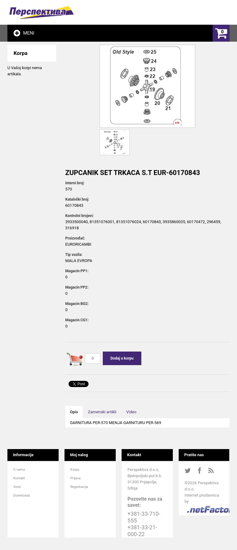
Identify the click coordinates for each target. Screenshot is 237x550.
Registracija (79, 487)
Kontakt (19, 478)
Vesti (17, 487)
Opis (74, 412)
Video (131, 412)
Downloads (21, 496)
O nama (19, 470)
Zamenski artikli (102, 412)
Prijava (75, 478)
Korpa (74, 470)
